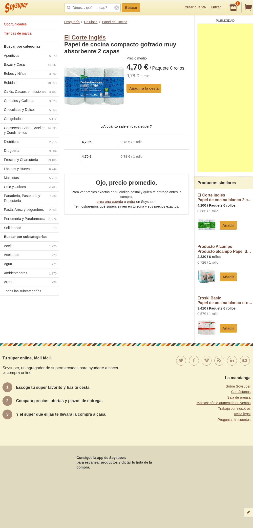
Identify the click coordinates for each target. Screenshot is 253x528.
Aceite (30, 246)
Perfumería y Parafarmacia (30, 219)
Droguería (72, 22)
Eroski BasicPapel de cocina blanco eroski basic (225, 300)
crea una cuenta (110, 202)
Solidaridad (30, 228)
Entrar (216, 7)
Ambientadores (30, 273)
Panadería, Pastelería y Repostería (30, 198)
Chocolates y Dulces (30, 110)
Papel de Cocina (114, 22)
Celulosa (90, 22)
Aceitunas (30, 255)
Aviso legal (242, 414)
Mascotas (30, 178)
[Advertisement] (225, 97)
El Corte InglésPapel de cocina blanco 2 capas (225, 197)
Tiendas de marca (18, 33)
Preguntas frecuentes (234, 420)
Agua (30, 264)
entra (131, 202)
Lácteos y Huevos (30, 169)
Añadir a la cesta (144, 88)
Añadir (228, 225)
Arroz (30, 282)
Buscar (131, 7)
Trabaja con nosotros (234, 409)
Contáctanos (241, 392)
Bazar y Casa (30, 65)
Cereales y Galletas (30, 101)
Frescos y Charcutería (30, 160)
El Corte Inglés (85, 37)
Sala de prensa (239, 397)
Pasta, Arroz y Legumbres (30, 210)
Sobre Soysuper (238, 386)
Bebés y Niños (30, 74)
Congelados (30, 119)
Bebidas (30, 83)
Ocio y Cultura (30, 187)
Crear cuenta (195, 7)
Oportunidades (15, 24)
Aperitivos (30, 56)
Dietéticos (30, 142)
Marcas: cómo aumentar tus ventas (223, 403)
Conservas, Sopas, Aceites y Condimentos (30, 130)
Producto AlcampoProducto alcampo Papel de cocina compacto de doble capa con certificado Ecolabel (225, 249)
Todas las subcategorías (22, 291)
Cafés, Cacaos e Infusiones (30, 92)
